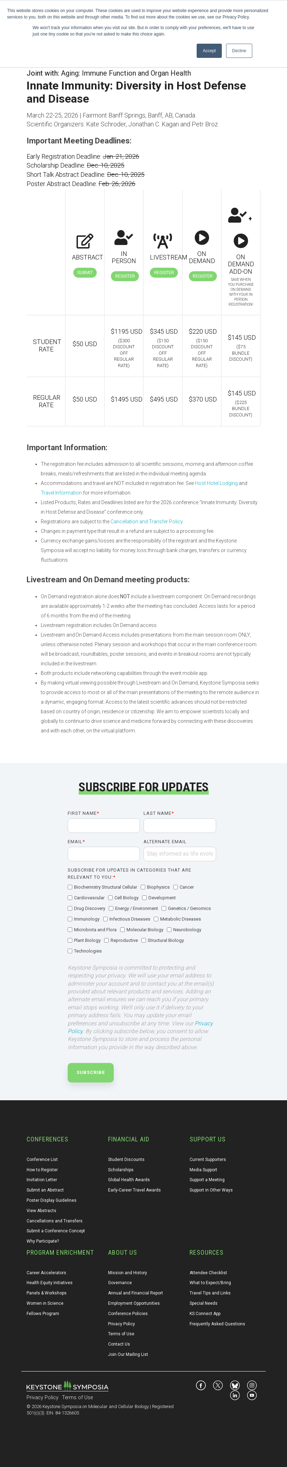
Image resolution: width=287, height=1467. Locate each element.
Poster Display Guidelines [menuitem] (52, 1200)
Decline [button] (239, 50)
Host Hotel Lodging (216, 483)
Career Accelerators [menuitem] (46, 1272)
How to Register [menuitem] (42, 1169)
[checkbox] (142, 919)
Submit (85, 272)
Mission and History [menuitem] (127, 1272)
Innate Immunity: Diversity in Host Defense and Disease (136, 92)
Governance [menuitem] (120, 1282)
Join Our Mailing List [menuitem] (128, 1354)
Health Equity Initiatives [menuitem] (50, 1282)
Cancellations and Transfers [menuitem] (55, 1220)
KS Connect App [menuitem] (205, 1313)
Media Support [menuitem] (203, 1169)
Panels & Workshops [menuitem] (47, 1293)
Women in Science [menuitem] (45, 1303)
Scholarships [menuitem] (121, 1169)
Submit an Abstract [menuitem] (45, 1190)
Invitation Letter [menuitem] (42, 1179)
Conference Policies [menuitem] (128, 1313)
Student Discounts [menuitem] (126, 1159)
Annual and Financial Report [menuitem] (135, 1293)
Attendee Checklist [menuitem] (208, 1272)
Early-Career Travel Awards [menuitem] (134, 1190)
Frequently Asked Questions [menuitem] (217, 1323)
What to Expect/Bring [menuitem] (210, 1282)
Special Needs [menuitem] (204, 1303)
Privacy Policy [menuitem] (121, 1323)
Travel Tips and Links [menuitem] (210, 1293)
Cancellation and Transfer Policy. (147, 521)
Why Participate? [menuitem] (43, 1241)
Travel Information (61, 493)
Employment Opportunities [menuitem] (134, 1303)
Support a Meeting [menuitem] (207, 1179)
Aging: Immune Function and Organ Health (126, 73)
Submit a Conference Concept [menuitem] (56, 1230)
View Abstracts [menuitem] (41, 1210)
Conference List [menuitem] (42, 1159)
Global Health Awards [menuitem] (129, 1179)
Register (125, 276)
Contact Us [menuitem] (119, 1344)
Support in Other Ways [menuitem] (211, 1190)
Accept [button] (209, 50)
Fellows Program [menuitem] (43, 1313)
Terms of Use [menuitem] (121, 1333)
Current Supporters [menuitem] (208, 1159)
